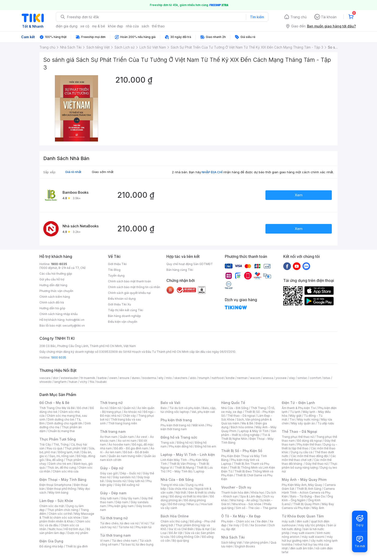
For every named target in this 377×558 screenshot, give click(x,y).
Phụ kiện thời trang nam (186, 427)
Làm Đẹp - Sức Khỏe (56, 501)
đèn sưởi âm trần (301, 548)
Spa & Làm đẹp (250, 496)
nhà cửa (132, 26)
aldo (193, 378)
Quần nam (127, 437)
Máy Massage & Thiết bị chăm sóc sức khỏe (66, 515)
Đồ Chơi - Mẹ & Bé (54, 403)
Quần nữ (129, 408)
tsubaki (101, 382)
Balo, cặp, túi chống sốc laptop (188, 410)
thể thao (158, 26)
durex (136, 378)
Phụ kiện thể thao (309, 444)
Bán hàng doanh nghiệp (124, 316)
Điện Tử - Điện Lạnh (298, 403)
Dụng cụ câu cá (301, 452)
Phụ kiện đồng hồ (181, 446)
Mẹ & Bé (247, 423)
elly (160, 378)
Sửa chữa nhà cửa (181, 488)
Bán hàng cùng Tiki (179, 270)
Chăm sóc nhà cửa (65, 471)
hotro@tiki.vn (75, 320)
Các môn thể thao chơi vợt (309, 458)
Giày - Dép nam (113, 493)
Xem (298, 195)
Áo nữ (104, 408)
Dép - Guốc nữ (130, 473)
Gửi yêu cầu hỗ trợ (51, 279)
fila (92, 382)
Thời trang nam (113, 431)
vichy (83, 382)
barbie (102, 378)
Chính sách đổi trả (51, 302)
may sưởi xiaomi (303, 533)
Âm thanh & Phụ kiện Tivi (299, 408)
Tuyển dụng (116, 275)
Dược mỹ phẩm (77, 533)
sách (145, 26)
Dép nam (121, 502)
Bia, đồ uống (54, 460)
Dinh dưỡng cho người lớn (64, 423)
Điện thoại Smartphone (55, 485)
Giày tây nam (130, 498)
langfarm (60, 382)
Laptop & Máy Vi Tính (254, 431)
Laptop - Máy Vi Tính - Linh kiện (188, 455)
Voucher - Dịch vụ (236, 487)
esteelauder (69, 378)
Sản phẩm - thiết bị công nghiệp (248, 433)
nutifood (218, 378)
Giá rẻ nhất (73, 172)
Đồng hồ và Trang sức (179, 437)
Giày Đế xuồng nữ (127, 485)
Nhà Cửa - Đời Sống (177, 479)
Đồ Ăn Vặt (175, 533)
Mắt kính (198, 425)
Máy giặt (295, 415)
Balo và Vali (170, 403)
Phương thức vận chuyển (56, 291)
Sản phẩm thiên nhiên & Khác (63, 519)
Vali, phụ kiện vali (203, 412)
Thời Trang (258, 408)
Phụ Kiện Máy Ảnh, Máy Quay (302, 485)
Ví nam (104, 540)
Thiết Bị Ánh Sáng (309, 488)
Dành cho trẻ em (60, 463)
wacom (255, 378)
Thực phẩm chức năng (62, 510)
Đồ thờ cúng (176, 504)
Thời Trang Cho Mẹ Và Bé (57, 408)
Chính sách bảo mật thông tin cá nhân (134, 287)
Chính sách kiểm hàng (54, 296)
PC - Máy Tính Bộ (180, 471)
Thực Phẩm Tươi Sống (57, 439)
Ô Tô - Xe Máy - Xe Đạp (241, 516)
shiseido (45, 382)
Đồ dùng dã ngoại (309, 440)
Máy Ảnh (318, 508)
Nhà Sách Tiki (233, 537)
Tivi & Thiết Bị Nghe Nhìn (245, 436)
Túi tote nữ (125, 527)
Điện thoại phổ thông (61, 488)
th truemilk (88, 378)
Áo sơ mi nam (127, 440)
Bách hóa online (242, 427)
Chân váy (129, 415)
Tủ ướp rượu (325, 423)
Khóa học (257, 492)
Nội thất (181, 492)
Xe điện (262, 521)
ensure (124, 378)
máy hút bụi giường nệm (307, 538)
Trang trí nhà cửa (172, 485)
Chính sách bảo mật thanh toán (129, 281)
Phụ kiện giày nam (121, 506)
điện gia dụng (66, 26)
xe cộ (84, 26)
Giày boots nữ (116, 481)
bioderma (149, 378)
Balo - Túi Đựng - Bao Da (307, 496)
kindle (230, 378)
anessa (268, 378)
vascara (44, 378)
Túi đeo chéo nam (124, 540)
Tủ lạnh (295, 412)
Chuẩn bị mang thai (61, 431)
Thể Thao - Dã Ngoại (299, 431)
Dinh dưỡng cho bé (61, 419)
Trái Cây (45, 444)
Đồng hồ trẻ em (205, 446)
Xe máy (234, 525)
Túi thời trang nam (115, 535)
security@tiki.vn (74, 325)
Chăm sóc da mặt (51, 506)
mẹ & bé (98, 26)
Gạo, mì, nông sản (61, 456)
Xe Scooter (258, 525)
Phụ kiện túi (143, 527)
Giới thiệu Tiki (117, 264)
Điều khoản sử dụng (122, 298)
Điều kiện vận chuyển (122, 321)
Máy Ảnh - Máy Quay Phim (304, 479)
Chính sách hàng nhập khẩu (58, 314)
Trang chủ (298, 17)
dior (55, 378)
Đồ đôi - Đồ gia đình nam (131, 448)
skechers (181, 378)
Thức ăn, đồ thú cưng (61, 467)
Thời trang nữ (111, 403)
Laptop (199, 471)
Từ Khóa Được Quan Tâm (303, 516)
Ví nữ (144, 523)
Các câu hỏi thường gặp (55, 273)
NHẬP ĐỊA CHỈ (212, 172)
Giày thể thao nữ (316, 463)
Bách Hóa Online (175, 516)
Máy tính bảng (58, 492)
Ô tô (245, 525)
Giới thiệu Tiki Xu (119, 304)
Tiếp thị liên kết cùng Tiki (125, 310)
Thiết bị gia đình (77, 546)
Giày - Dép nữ (111, 468)
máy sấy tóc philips (311, 525)
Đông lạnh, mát (68, 452)
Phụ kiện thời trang (176, 420)
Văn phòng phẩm (256, 542)
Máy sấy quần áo (303, 423)
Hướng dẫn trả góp (52, 308)
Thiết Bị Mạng (184, 467)
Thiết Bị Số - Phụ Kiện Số (241, 451)
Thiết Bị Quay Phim (306, 504)
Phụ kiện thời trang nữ (175, 425)
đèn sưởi (302, 521)
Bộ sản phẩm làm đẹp (64, 531)
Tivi (292, 419)
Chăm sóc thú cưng (174, 521)
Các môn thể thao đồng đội (309, 456)
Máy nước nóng (308, 419)
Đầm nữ (115, 408)
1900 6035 (58, 357)
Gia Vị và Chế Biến (181, 529)
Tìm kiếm (257, 17)
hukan (73, 382)
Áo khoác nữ (132, 412)
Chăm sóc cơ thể (60, 513)
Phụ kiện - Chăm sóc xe (237, 521)
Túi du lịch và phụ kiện (184, 408)
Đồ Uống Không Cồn (185, 537)
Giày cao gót (109, 473)
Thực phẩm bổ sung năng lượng (309, 465)
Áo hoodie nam (119, 444)
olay (292, 378)
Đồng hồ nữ (185, 442)
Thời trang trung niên (122, 423)
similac (302, 378)
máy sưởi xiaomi (313, 537)
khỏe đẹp (115, 26)
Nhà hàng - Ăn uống (244, 500)
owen (113, 378)
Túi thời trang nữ (114, 518)
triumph (204, 378)
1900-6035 (59, 264)
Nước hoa (55, 529)
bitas (326, 378)
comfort (315, 378)
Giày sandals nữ (124, 477)
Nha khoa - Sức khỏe (246, 504)
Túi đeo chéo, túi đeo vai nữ (119, 523)
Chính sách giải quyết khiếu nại (129, 293)
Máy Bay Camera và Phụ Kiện (308, 506)
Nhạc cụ (193, 504)
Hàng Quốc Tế (233, 403)
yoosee (281, 378)
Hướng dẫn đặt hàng (53, 285)
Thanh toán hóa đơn (235, 492)
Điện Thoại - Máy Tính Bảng (62, 479)
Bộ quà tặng (180, 540)
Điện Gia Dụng (51, 541)
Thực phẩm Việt (76, 448)
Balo (164, 408)
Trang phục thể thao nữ (298, 437)
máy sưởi (288, 521)
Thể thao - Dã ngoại (241, 415)
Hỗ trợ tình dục (74, 529)
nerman (242, 378)
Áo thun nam (108, 437)
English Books (245, 546)
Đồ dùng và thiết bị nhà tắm (189, 496)
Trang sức (168, 442)
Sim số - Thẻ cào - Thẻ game (256, 508)
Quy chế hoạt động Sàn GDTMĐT (189, 264)
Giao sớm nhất (102, 172)
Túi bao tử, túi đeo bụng (136, 544)
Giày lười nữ (136, 481)
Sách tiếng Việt (231, 542)
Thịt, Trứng (61, 444)
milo (169, 378)
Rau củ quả (54, 448)
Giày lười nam (109, 498)
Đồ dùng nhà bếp (51, 546)
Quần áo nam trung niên (125, 456)
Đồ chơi (82, 408)
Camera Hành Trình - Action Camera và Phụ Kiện (308, 492)
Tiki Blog (114, 270)
